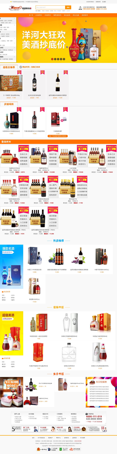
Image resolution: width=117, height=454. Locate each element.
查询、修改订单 (62, 418)
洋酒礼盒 (4, 50)
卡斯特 (5, 29)
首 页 (31, 15)
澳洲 (4, 27)
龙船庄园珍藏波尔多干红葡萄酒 (56, 269)
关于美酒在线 (41, 437)
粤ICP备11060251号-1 (69, 445)
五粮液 (51, 10)
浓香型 (2, 22)
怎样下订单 (18, 418)
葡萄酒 (3, 300)
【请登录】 (98, 1)
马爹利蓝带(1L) (43, 168)
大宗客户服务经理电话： (67, 441)
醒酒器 (11, 59)
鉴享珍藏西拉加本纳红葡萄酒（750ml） (43, 230)
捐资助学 (85, 15)
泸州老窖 (10, 20)
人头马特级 (73, 168)
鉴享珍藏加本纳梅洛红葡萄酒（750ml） (14, 230)
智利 (8, 27)
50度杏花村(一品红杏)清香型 (38, 336)
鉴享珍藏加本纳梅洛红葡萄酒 (57, 95)
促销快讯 (66, 437)
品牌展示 (74, 437)
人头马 (68, 10)
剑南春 (47, 10)
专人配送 (46, 416)
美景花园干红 (73, 199)
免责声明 (74, 418)
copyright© (45, 445)
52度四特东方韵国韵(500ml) (11, 131)
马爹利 (63, 10)
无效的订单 (61, 420)
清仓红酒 (4, 54)
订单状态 (60, 416)
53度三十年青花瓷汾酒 (34, 269)
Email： (38, 443)
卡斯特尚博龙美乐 (43, 199)
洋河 (3, 295)
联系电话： (38, 441)
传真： (51, 441)
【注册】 (104, 1)
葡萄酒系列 (57, 15)
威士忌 (3, 34)
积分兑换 (76, 15)
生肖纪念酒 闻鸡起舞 (34, 95)
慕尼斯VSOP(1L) (34, 299)
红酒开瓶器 (5, 59)
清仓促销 (67, 15)
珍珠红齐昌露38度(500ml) (69, 336)
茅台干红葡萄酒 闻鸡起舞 (45, 383)
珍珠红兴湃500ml (69, 366)
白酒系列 (39, 15)
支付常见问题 (32, 418)
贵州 (6, 22)
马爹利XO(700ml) (14, 168)
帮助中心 (58, 437)
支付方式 (31, 416)
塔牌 (8, 41)
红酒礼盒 (10, 50)
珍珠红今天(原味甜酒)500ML (100, 366)
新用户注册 (18, 416)
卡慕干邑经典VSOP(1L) (101, 269)
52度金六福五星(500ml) (100, 336)
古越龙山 (3, 41)
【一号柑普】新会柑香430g (11, 95)
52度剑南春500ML (14, 199)
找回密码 (74, 420)
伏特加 (7, 34)
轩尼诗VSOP (102, 168)
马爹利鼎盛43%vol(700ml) (77, 383)
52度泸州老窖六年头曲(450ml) (38, 366)
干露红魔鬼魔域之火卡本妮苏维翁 (34, 131)
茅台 (55, 10)
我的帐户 (50, 437)
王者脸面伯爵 (58, 131)
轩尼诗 (59, 10)
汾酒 (5, 20)
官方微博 (82, 437)
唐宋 (11, 41)
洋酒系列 (48, 15)
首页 (33, 437)
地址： (51, 443)
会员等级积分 (18, 420)
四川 (10, 22)
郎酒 (43, 10)
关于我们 (74, 416)
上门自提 (46, 418)
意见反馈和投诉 (76, 422)
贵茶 (3, 45)
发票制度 (17, 422)
